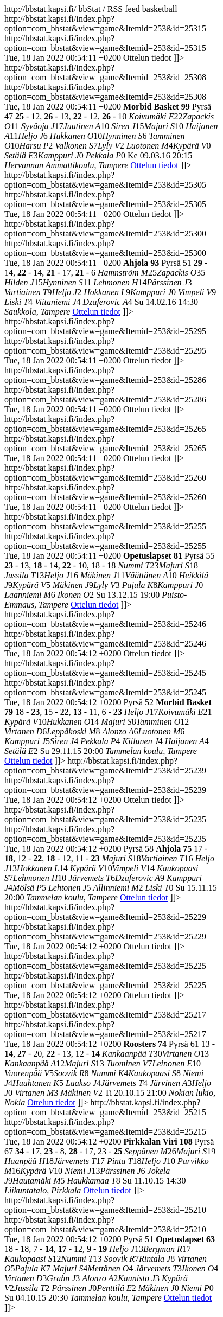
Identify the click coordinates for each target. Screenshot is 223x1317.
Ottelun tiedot (154, 165)
